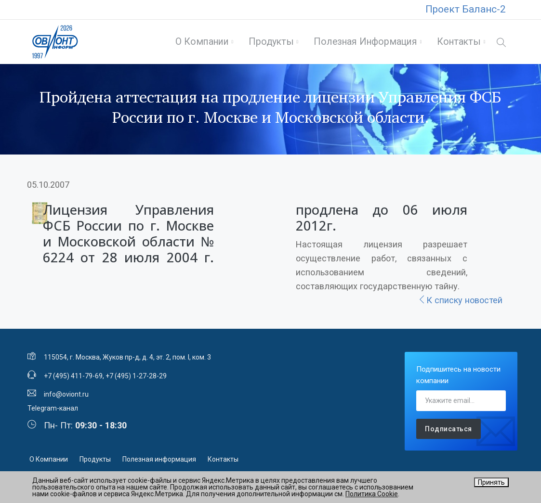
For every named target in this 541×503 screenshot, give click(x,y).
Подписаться (448, 429)
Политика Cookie (371, 494)
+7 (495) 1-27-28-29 (136, 376)
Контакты (459, 41)
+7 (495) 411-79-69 (73, 376)
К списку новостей (460, 300)
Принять (491, 482)
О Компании (202, 41)
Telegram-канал (52, 408)
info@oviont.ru (66, 394)
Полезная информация (365, 41)
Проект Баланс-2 (465, 9)
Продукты (271, 41)
